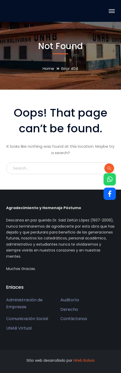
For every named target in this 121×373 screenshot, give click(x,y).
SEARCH (109, 168)
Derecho (69, 309)
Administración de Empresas (24, 303)
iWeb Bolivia (84, 360)
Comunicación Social (27, 319)
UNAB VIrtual (19, 328)
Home (48, 68)
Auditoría (69, 300)
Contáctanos (73, 319)
